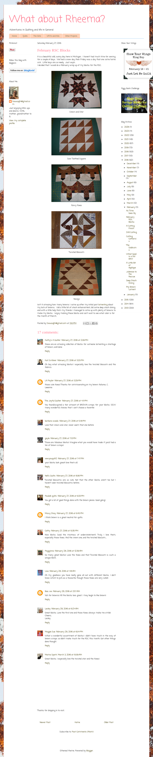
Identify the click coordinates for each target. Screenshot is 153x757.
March (130, 203)
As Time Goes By (131, 212)
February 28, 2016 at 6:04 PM (69, 631)
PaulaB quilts (51, 496)
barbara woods (51, 421)
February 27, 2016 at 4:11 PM (74, 400)
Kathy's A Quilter (53, 340)
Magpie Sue (50, 631)
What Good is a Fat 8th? (131, 257)
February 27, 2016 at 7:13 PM (63, 438)
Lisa (47, 571)
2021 (126, 139)
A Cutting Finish (130, 227)
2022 (127, 135)
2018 (126, 151)
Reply (47, 351)
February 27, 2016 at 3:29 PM (68, 380)
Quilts (25, 36)
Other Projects (71, 36)
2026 (127, 127)
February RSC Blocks (130, 220)
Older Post (108, 722)
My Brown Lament (131, 288)
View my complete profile (17, 122)
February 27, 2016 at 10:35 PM (64, 530)
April (129, 199)
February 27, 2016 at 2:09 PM (74, 340)
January (131, 294)
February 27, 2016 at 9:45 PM (70, 513)
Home (14, 36)
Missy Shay (50, 513)
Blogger (89, 750)
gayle (47, 438)
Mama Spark (51, 654)
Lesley (47, 608)
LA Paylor (49, 380)
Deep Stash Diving (131, 282)
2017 (126, 155)
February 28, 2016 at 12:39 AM (68, 551)
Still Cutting (131, 232)
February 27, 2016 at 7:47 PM (71, 458)
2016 (126, 160)
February (131, 207)
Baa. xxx (48, 591)
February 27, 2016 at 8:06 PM (69, 475)
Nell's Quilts (50, 475)
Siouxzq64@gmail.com (21, 103)
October (130, 171)
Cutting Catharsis (131, 239)
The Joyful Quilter (53, 400)
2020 (127, 143)
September (132, 176)
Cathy (47, 530)
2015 (126, 299)
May (129, 195)
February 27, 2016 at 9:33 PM (71, 496)
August (130, 182)
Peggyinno (49, 551)
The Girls (37, 36)
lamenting (102, 304)
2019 (126, 147)
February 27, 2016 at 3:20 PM (70, 360)
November (132, 167)
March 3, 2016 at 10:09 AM (70, 654)
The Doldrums (131, 248)
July (129, 186)
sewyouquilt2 (51, 458)
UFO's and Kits (53, 36)
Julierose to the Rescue (131, 274)
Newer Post (45, 722)
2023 (127, 131)
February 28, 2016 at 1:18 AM (62, 571)
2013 (126, 308)
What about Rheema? (57, 19)
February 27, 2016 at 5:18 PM (72, 421)
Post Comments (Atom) (82, 731)
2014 (126, 303)
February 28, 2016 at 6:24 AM (64, 608)
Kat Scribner (50, 360)
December (132, 163)
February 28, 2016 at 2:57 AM (66, 591)
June (129, 190)
